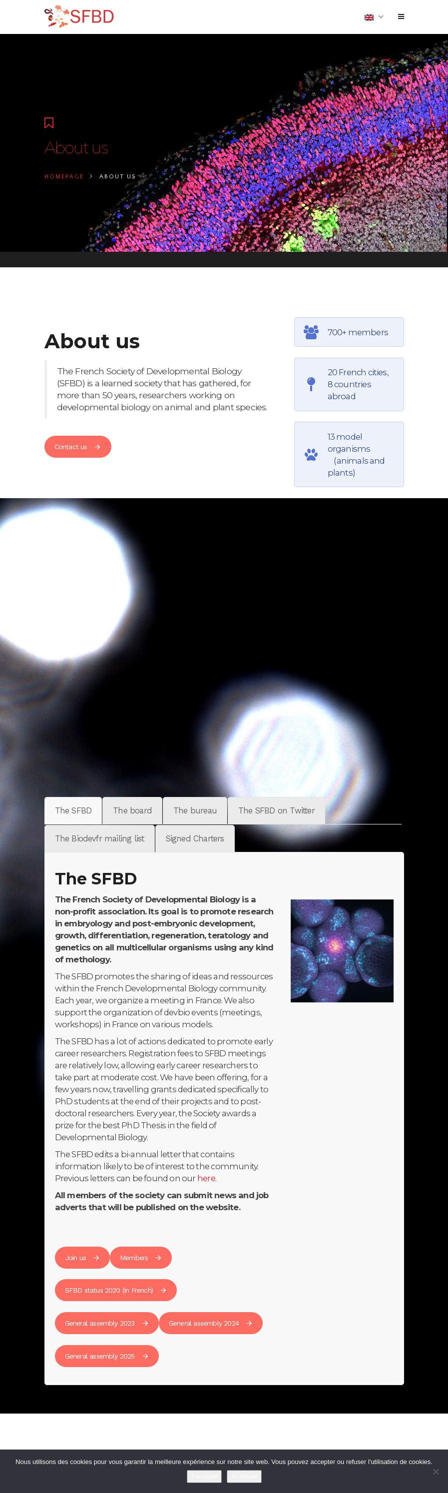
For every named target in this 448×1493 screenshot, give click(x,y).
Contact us (77, 447)
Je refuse (244, 1476)
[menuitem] (374, 16)
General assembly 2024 (211, 1323)
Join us (82, 1258)
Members (141, 1258)
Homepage (64, 176)
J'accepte (204, 1476)
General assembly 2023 (107, 1323)
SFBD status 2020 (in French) (116, 1290)
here (206, 1178)
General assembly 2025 (107, 1356)
